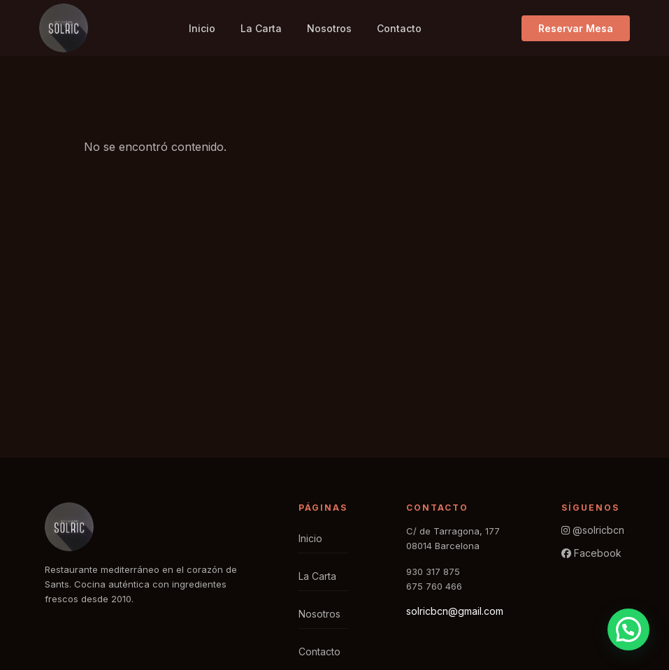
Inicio (202, 28)
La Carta (261, 28)
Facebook (591, 553)
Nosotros (329, 28)
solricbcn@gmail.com (454, 611)
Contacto (399, 28)
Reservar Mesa (575, 28)
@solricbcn (592, 530)
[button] (628, 629)
